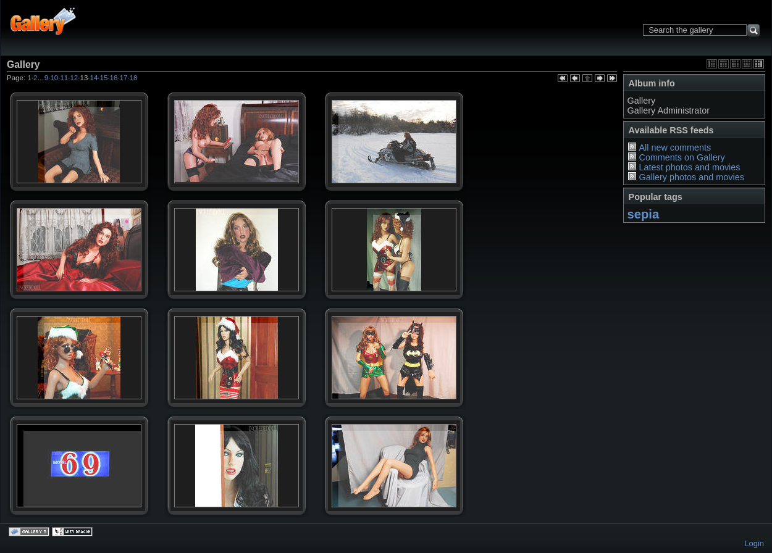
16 (114, 77)
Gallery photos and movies (691, 177)
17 (124, 77)
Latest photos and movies (689, 167)
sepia (643, 214)
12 (74, 77)
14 (94, 77)
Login (754, 543)
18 (134, 77)
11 (64, 77)
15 (104, 77)
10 (54, 77)
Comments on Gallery (681, 157)
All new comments (675, 147)
